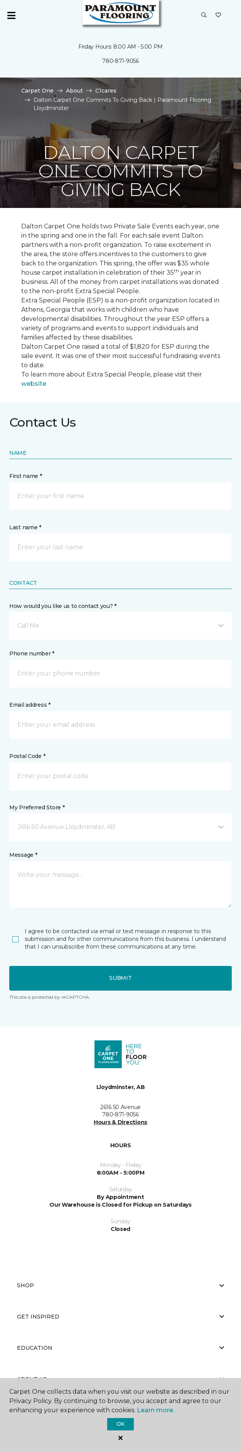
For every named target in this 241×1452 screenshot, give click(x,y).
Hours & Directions (120, 1122)
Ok (120, 1423)
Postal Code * (27, 756)
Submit (120, 977)
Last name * (25, 527)
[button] (204, 15)
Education (120, 1347)
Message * (23, 855)
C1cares (105, 90)
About (74, 90)
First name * (25, 476)
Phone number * (31, 653)
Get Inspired (120, 1316)
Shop (120, 1285)
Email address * (30, 704)
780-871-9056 (120, 60)
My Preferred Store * (36, 807)
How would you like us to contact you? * (62, 606)
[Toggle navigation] (11, 15)
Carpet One (37, 90)
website (33, 383)
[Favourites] (218, 15)
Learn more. (155, 1410)
